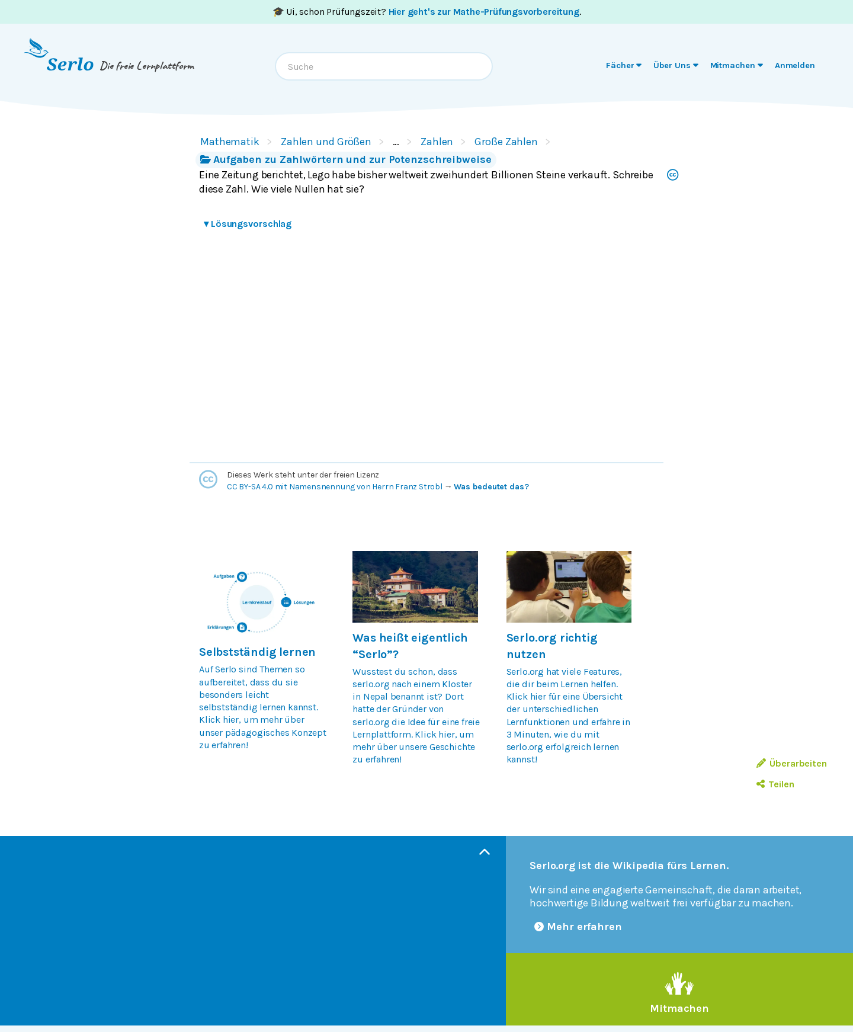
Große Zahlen (506, 141)
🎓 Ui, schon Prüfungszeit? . (426, 11)
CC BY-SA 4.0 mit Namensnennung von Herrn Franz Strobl (334, 487)
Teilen (775, 784)
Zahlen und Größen (326, 141)
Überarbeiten (791, 763)
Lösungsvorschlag (247, 223)
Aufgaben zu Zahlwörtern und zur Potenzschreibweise (346, 159)
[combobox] (384, 66)
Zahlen (437, 141)
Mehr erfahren (578, 926)
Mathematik (229, 141)
